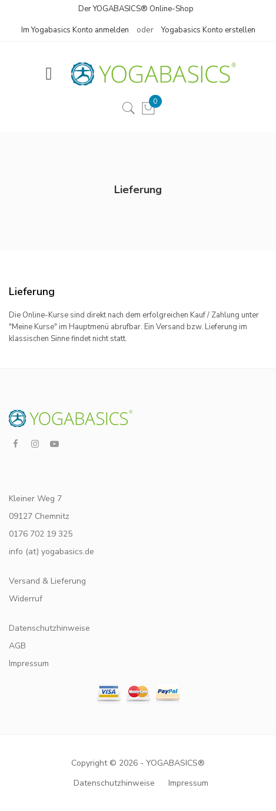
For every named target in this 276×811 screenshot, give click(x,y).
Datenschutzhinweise (49, 628)
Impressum (29, 663)
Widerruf (25, 598)
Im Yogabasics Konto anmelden (75, 30)
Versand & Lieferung (47, 581)
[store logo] (147, 73)
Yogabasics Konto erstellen (208, 30)
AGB (17, 645)
